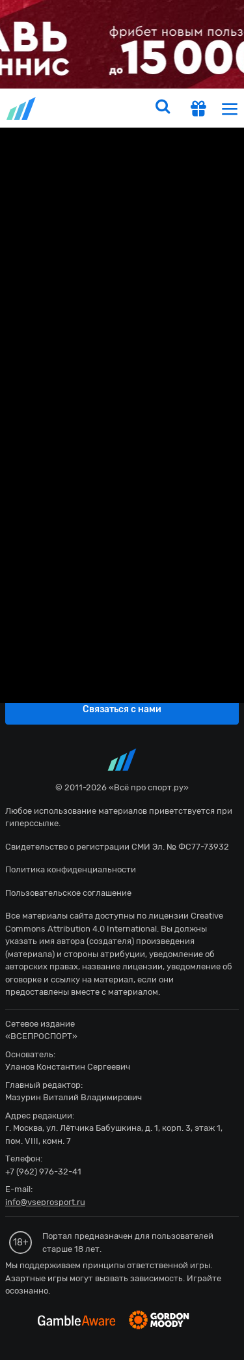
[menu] (229, 108)
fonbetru (122, 680)
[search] (163, 108)
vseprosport (22, 108)
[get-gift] (198, 110)
